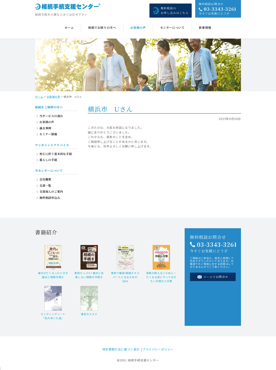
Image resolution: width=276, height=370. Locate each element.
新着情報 (205, 28)
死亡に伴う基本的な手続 (55, 154)
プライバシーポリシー (158, 349)
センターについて (172, 28)
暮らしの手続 (48, 160)
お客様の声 (138, 28)
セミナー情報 (48, 134)
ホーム (69, 28)
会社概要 (45, 179)
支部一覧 (45, 186)
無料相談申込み (49, 198)
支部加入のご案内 (51, 191)
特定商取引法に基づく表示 (121, 349)
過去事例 (45, 128)
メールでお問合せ (212, 277)
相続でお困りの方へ (102, 28)
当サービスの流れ (51, 116)
